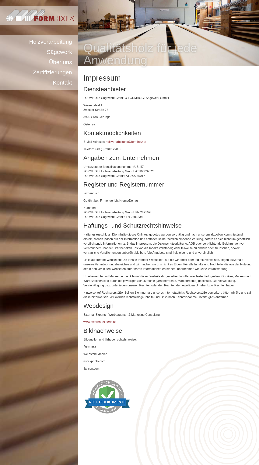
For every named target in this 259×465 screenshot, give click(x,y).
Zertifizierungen (52, 72)
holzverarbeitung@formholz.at (126, 141)
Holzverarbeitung (50, 42)
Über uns (60, 62)
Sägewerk (59, 52)
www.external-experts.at (99, 321)
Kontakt (62, 82)
